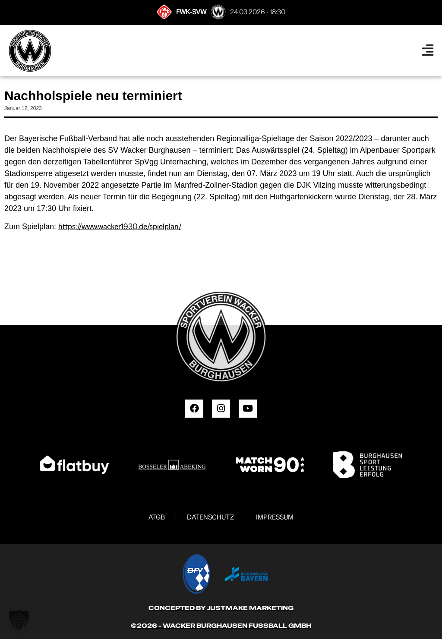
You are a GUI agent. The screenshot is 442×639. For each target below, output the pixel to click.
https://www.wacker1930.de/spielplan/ (119, 226)
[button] (19, 620)
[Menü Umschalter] (427, 50)
